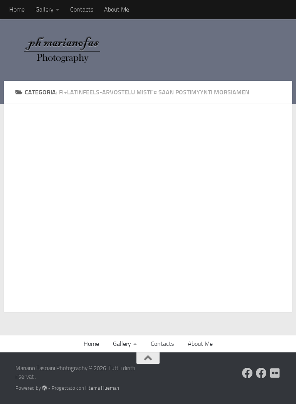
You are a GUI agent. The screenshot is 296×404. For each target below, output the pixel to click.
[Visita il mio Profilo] (247, 373)
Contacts (81, 9)
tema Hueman (104, 388)
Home (17, 9)
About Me (116, 9)
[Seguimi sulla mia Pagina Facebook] (261, 373)
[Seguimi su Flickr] (275, 373)
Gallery (44, 9)
